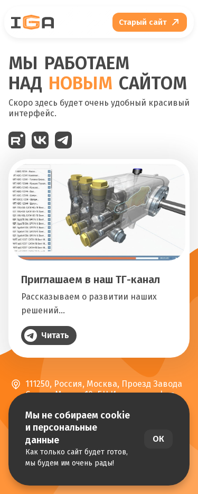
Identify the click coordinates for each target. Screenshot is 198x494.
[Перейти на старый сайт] (149, 22)
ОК (158, 439)
